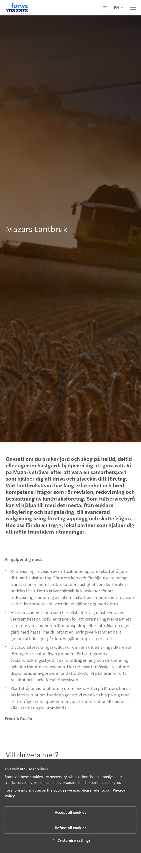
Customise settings (71, 840)
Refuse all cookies (70, 827)
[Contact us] (105, 7)
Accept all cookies (70, 812)
